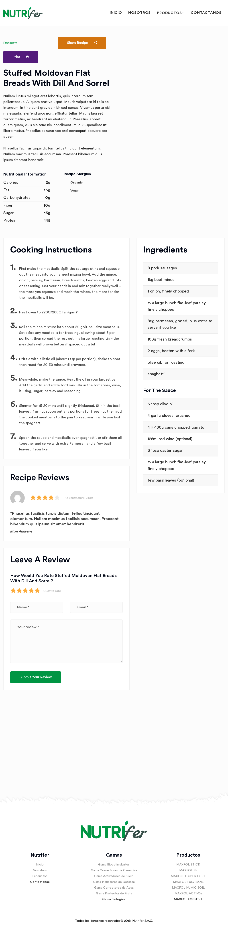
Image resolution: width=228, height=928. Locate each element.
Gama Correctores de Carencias (114, 870)
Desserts (10, 43)
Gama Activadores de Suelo (114, 876)
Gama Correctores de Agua (114, 887)
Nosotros (139, 12)
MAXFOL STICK (188, 864)
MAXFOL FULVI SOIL (188, 882)
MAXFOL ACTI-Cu (188, 893)
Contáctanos (206, 12)
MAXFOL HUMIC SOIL (188, 887)
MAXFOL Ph (188, 870)
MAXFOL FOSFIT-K (188, 899)
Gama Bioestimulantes (114, 864)
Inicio (116, 12)
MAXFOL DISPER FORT (188, 876)
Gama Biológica (114, 899)
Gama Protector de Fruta (114, 893)
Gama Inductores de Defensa (114, 882)
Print (21, 57)
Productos (169, 13)
